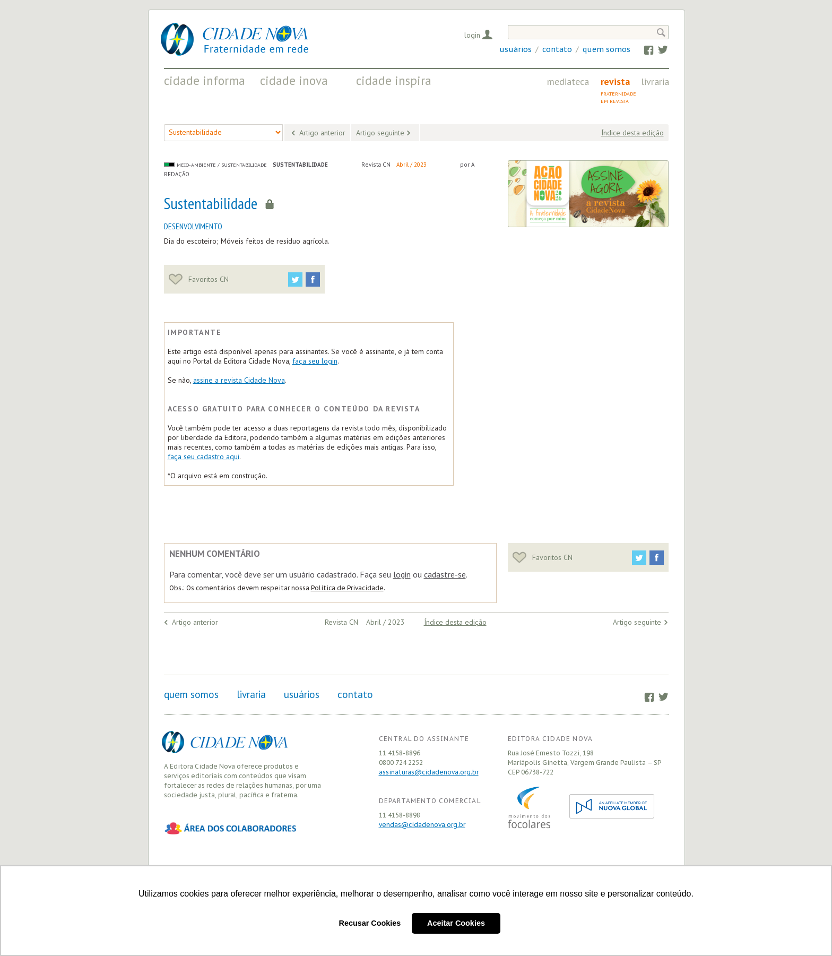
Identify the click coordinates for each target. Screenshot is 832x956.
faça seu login (314, 361)
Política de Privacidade (347, 588)
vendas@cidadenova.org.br (422, 825)
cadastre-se (445, 574)
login (402, 574)
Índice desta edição (632, 132)
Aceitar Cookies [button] (456, 923)
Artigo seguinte (380, 132)
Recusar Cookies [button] (370, 923)
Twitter (657, 49)
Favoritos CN (199, 279)
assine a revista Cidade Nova (239, 380)
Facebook (644, 696)
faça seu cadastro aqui (203, 456)
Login (472, 35)
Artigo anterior (322, 132)
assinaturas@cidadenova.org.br (429, 772)
